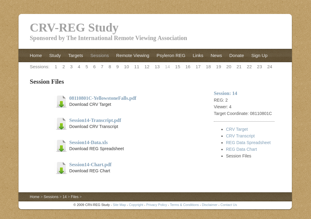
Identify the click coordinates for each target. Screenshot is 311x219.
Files (74, 197)
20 (228, 66)
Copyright (136, 205)
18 (208, 66)
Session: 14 (225, 93)
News (216, 55)
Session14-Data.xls (88, 142)
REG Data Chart (241, 149)
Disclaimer (209, 205)
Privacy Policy (156, 205)
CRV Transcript (240, 135)
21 (239, 66)
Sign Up (259, 55)
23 (259, 66)
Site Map (119, 205)
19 (218, 66)
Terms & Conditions (184, 205)
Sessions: (40, 66)
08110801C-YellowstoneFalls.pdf (102, 98)
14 (167, 66)
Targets (75, 55)
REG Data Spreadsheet (248, 142)
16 (187, 66)
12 (147, 66)
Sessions (100, 55)
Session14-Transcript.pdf (95, 120)
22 (249, 66)
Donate (236, 55)
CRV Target (237, 129)
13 (157, 66)
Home (36, 55)
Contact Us (228, 205)
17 (198, 66)
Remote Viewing (132, 55)
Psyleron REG (170, 55)
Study (55, 55)
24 (269, 66)
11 (136, 66)
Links (198, 55)
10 (126, 66)
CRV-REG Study (74, 27)
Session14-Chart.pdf (90, 164)
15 (177, 66)
